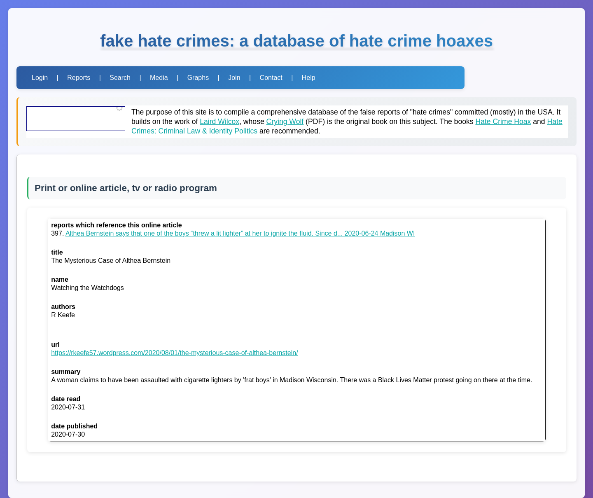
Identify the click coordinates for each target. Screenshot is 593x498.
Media (159, 77)
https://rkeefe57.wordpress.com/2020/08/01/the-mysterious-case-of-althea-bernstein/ (174, 352)
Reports (78, 77)
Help (308, 77)
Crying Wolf (285, 121)
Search (120, 77)
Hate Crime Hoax (503, 121)
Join (234, 77)
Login (40, 77)
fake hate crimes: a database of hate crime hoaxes (296, 41)
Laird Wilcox (219, 121)
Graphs (198, 77)
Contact (271, 77)
